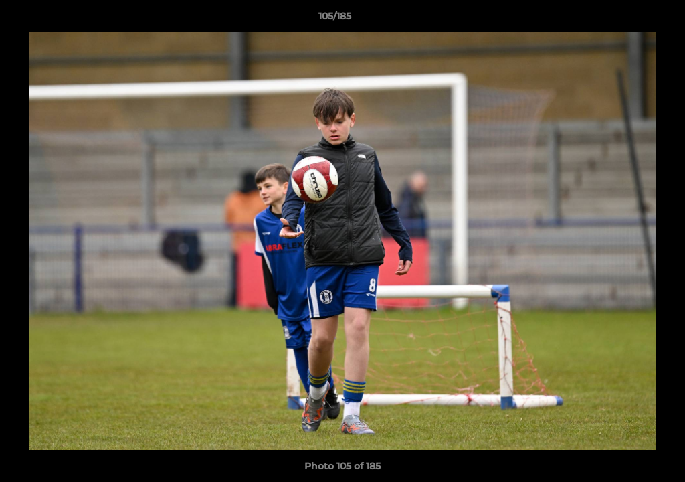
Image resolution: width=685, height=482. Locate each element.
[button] (629, 19)
